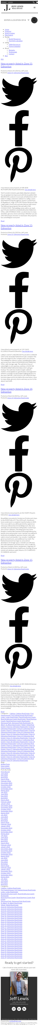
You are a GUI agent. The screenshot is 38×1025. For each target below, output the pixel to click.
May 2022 (4, 862)
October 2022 (6, 852)
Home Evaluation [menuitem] (14, 46)
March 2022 (5, 865)
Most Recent (5, 772)
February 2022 (6, 867)
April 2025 (4, 798)
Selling (7, 42)
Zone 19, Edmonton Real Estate (11, 931)
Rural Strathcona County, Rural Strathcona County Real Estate (18, 718)
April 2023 (4, 841)
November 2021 (6, 871)
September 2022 (7, 854)
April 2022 (4, 864)
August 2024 (5, 813)
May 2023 (4, 839)
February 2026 (6, 781)
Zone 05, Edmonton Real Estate (11, 911)
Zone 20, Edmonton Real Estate (11, 933)
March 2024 (5, 822)
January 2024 (5, 826)
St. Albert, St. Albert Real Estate (17, 724)
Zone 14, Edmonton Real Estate (18, 398)
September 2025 (7, 788)
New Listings (5, 766)
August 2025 (5, 790)
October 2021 (6, 873)
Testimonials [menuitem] (13, 52)
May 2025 (4, 796)
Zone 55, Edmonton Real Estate (18, 73)
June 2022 (4, 860)
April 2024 (4, 820)
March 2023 (5, 843)
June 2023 (4, 837)
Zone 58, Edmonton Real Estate (11, 956)
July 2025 (4, 792)
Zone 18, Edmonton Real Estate (17, 742)
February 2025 (6, 802)
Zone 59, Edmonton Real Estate (17, 760)
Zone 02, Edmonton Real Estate (17, 726)
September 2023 (7, 832)
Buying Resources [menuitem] (15, 39)
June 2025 (4, 794)
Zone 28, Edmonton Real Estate (11, 942)
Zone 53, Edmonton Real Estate (11, 950)
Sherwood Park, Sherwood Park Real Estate (16, 723)
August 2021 (5, 877)
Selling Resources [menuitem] (14, 44)
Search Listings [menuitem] (10, 33)
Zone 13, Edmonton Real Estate (11, 920)
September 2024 (7, 811)
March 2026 (5, 779)
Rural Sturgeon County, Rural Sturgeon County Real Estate (19, 720)
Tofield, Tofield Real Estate (9, 905)
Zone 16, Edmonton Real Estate (11, 926)
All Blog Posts (5, 764)
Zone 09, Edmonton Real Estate (11, 914)
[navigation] (19, 42)
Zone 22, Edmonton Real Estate (11, 937)
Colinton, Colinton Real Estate (20, 713)
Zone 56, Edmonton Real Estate (11, 954)
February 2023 (6, 845)
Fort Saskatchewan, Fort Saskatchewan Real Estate (17, 714)
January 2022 (5, 869)
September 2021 (7, 875)
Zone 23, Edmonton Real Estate (11, 939)
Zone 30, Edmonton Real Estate (17, 753)
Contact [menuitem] (11, 54)
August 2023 (5, 834)
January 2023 (5, 847)
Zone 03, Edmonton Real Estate (11, 909)
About (7, 48)
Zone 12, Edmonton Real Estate (17, 734)
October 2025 (6, 787)
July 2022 (4, 858)
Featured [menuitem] (8, 31)
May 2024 (4, 819)
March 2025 (5, 800)
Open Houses (5, 768)
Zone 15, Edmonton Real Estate (18, 569)
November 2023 (6, 828)
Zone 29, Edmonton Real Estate (11, 944)
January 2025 (5, 803)
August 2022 (5, 856)
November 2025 (6, 785)
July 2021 (4, 879)
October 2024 (6, 809)
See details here (30, 189)
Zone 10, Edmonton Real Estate (11, 916)
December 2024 (6, 805)
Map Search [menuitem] (9, 35)
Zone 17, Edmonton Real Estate (11, 927)
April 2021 (4, 884)
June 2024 (4, 817)
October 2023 (6, 830)
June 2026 (4, 773)
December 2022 (6, 849)
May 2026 (4, 775)
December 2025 (6, 783)
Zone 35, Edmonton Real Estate (11, 948)
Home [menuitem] (7, 29)
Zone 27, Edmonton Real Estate (17, 749)
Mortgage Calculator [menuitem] (16, 41)
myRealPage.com (15, 1021)
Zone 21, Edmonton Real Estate (17, 745)
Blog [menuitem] (6, 56)
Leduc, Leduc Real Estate (9, 717)
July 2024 (4, 815)
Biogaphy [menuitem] (12, 50)
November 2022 (6, 850)
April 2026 (4, 777)
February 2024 (6, 824)
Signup (3, 2)
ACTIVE (34, 15)
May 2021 (4, 882)
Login (10, 2)
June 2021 (4, 880)
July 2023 (4, 835)
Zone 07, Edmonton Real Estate (17, 730)
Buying (7, 37)
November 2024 (6, 807)
